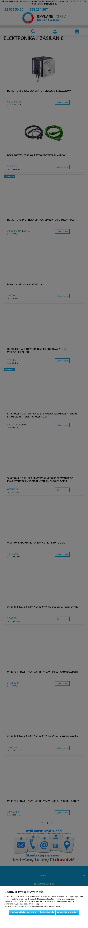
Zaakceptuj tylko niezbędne (23, 912)
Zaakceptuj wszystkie (67, 912)
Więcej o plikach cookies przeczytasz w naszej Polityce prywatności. (32, 906)
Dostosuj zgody (46, 912)
